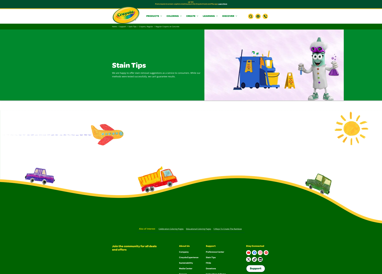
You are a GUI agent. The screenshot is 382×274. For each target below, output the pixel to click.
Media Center (185, 268)
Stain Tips (133, 26)
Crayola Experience (188, 257)
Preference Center (215, 251)
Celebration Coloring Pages (171, 229)
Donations (211, 268)
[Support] (265, 16)
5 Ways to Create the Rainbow (228, 229)
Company (184, 251)
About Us (184, 246)
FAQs (208, 262)
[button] (154, 16)
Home (114, 26)
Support (122, 26)
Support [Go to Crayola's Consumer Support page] (255, 268)
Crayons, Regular (146, 26)
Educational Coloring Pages (198, 229)
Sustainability (186, 262)
